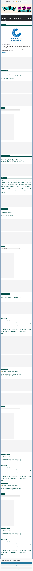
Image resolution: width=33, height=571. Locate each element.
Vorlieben (16, 567)
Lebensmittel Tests (20, 16)
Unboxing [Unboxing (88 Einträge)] (26, 190)
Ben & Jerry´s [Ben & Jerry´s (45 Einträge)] (15, 180)
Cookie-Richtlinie (12, 569)
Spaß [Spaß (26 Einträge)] (5, 331)
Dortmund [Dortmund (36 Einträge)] (14, 182)
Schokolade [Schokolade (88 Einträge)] (29, 188)
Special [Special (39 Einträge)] (7, 190)
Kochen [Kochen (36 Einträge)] (7, 186)
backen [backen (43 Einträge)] (11, 180)
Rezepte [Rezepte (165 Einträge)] (21, 188)
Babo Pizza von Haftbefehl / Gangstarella (7, 215)
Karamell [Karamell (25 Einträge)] (5, 186)
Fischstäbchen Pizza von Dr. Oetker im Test (7, 78)
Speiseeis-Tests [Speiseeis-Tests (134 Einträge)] (12, 190)
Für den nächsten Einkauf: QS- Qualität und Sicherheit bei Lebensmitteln (16, 46)
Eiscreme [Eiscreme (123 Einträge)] (19, 182)
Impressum (21, 569)
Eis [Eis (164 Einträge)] (16, 182)
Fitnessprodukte (12, 16)
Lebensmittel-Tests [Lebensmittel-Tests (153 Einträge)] (18, 186)
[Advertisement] (16, 63)
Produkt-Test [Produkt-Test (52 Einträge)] (5, 188)
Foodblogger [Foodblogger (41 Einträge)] (17, 184)
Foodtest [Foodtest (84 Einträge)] (25, 184)
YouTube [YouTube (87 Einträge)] (3, 192)
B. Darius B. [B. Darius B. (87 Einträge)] (7, 180)
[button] (7, 16)
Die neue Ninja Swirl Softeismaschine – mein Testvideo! (21, 2)
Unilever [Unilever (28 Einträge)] (30, 331)
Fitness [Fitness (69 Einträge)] (5, 184)
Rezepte (5, 18)
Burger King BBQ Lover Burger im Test (18, 161)
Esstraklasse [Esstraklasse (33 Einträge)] (2, 184)
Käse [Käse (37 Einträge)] (8, 186)
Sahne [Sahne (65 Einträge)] (25, 188)
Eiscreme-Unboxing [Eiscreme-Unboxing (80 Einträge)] (26, 182)
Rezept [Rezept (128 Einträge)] (17, 188)
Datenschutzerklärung (17, 569)
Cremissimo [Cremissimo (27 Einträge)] (18, 180)
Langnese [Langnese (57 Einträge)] (11, 186)
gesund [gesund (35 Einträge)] (29, 184)
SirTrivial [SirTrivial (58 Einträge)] (2, 190)
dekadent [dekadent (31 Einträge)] (11, 182)
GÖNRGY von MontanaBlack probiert (6, 74)
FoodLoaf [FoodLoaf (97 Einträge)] (21, 184)
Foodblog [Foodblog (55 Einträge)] (12, 184)
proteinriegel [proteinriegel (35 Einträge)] (13, 188)
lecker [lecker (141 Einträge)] (26, 186)
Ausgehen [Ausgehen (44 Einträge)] (2, 180)
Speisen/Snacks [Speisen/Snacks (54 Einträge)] (19, 190)
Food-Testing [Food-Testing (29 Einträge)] (9, 184)
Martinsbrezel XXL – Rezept (7, 157)
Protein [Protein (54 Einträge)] (9, 188)
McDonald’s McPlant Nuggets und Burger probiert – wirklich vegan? (11, 75)
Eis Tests (5, 16)
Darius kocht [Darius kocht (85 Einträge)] (7, 182)
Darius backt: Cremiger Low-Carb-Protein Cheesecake (13, 159)
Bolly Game (2, 159)
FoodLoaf (9, 44)
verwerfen (16, 565)
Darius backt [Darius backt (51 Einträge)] (22, 180)
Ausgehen (10, 18)
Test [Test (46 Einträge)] (23, 190)
